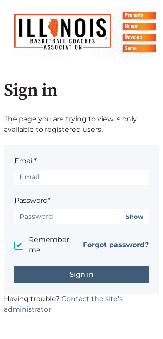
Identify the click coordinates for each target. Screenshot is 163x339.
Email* (25, 161)
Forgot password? (116, 245)
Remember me (49, 244)
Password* (32, 200)
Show (134, 217)
